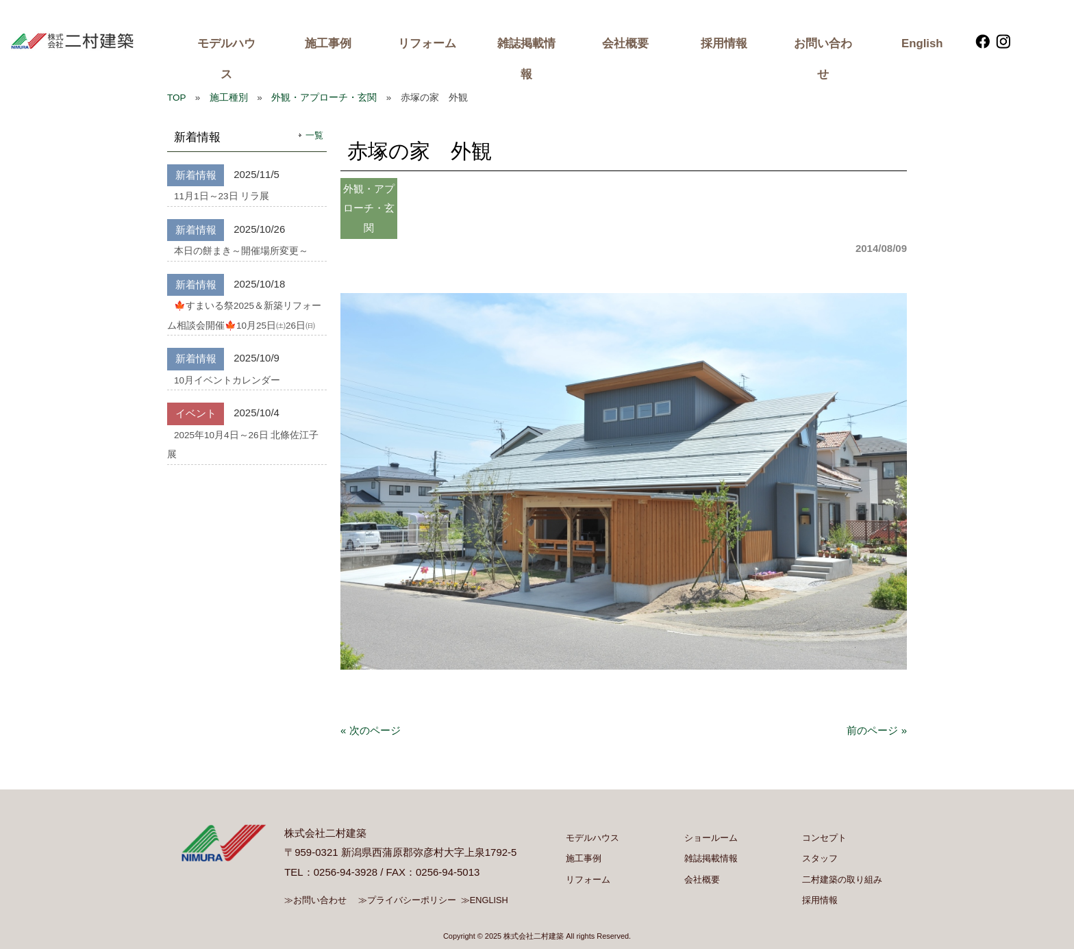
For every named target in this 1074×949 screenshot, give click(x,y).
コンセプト (824, 838)
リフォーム (427, 43)
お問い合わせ (823, 59)
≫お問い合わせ (315, 900)
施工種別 (229, 97)
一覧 (314, 135)
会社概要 (625, 43)
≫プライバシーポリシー (407, 900)
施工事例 (328, 43)
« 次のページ (370, 730)
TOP (176, 97)
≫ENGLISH (484, 900)
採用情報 (724, 43)
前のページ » (877, 730)
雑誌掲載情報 (526, 59)
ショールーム (711, 838)
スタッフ (820, 858)
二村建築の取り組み (842, 879)
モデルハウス (226, 59)
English (922, 43)
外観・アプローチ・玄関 (324, 97)
